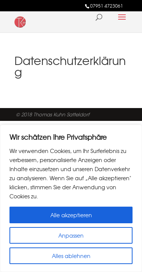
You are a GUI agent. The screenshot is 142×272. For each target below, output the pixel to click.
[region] (71, 198)
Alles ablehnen (71, 256)
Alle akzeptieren (71, 215)
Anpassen (71, 235)
